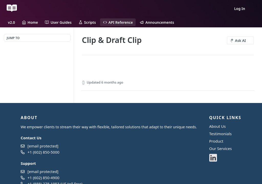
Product (216, 141)
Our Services (220, 148)
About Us (217, 126)
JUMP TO (13, 38)
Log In (239, 8)
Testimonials (220, 133)
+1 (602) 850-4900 (44, 177)
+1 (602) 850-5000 (44, 152)
